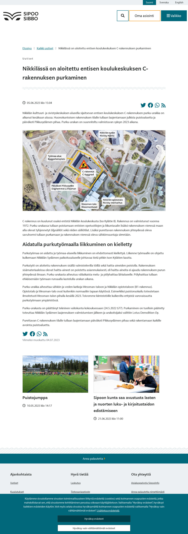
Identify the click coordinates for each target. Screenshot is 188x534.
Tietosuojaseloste (80, 491)
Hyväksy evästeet (94, 518)
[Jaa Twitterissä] (143, 106)
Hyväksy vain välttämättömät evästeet (94, 528)
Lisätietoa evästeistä (108, 510)
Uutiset (14, 482)
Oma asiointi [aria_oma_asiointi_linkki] (145, 15)
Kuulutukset (17, 491)
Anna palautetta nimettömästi (148, 491)
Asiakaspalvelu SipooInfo (145, 482)
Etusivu (27, 48)
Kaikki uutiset (45, 48)
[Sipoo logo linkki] (20, 19)
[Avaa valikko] (174, 15)
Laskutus (76, 482)
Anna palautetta (94, 458)
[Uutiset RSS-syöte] (163, 106)
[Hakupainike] (123, 15)
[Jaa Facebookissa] (150, 106)
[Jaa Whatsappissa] (157, 106)
